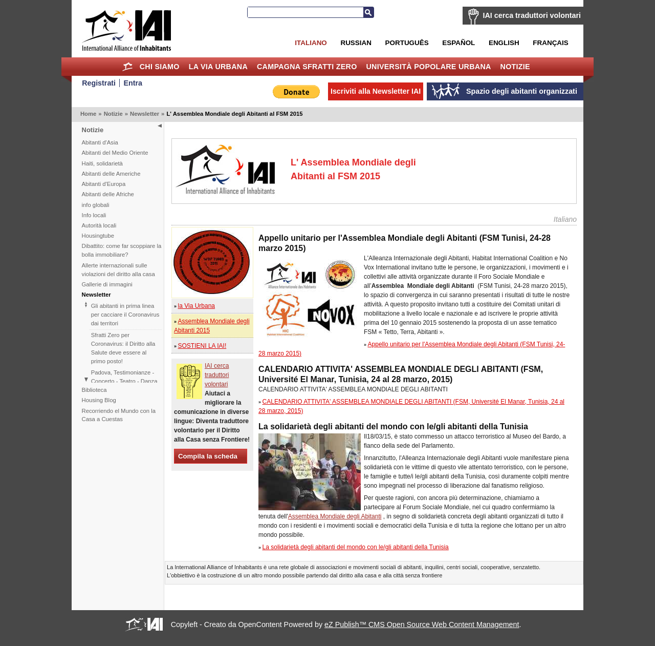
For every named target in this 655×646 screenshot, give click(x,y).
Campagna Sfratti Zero (307, 66)
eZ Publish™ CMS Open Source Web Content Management (421, 624)
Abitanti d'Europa (104, 184)
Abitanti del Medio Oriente (115, 153)
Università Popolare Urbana (428, 66)
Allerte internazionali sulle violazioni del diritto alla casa (118, 269)
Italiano (310, 43)
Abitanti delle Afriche (108, 194)
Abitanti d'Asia (100, 142)
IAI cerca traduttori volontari (532, 15)
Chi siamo (160, 66)
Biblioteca (94, 390)
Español (458, 43)
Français (550, 43)
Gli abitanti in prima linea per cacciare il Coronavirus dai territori (125, 314)
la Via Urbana (218, 66)
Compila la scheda (207, 456)
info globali (96, 205)
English (504, 43)
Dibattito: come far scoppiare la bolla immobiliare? (122, 250)
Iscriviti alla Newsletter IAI (376, 91)
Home (127, 66)
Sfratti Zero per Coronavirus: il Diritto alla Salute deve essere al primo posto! (123, 348)
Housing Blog (99, 400)
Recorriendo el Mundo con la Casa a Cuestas (119, 415)
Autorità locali (99, 225)
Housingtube (98, 236)
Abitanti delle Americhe (111, 174)
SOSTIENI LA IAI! (202, 345)
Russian (355, 43)
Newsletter (144, 114)
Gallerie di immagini (107, 284)
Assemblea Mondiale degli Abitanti (335, 516)
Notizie (515, 66)
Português (407, 43)
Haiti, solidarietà (102, 163)
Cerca (368, 12)
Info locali (94, 215)
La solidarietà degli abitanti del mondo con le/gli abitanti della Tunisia (356, 547)
